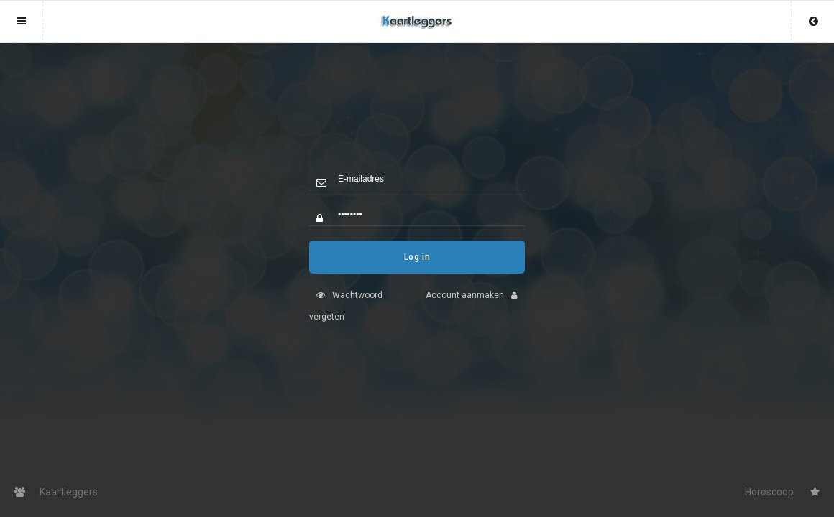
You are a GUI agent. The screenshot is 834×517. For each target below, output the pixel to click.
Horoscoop (782, 492)
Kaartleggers (56, 492)
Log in (417, 268)
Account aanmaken (475, 306)
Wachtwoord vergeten (345, 316)
